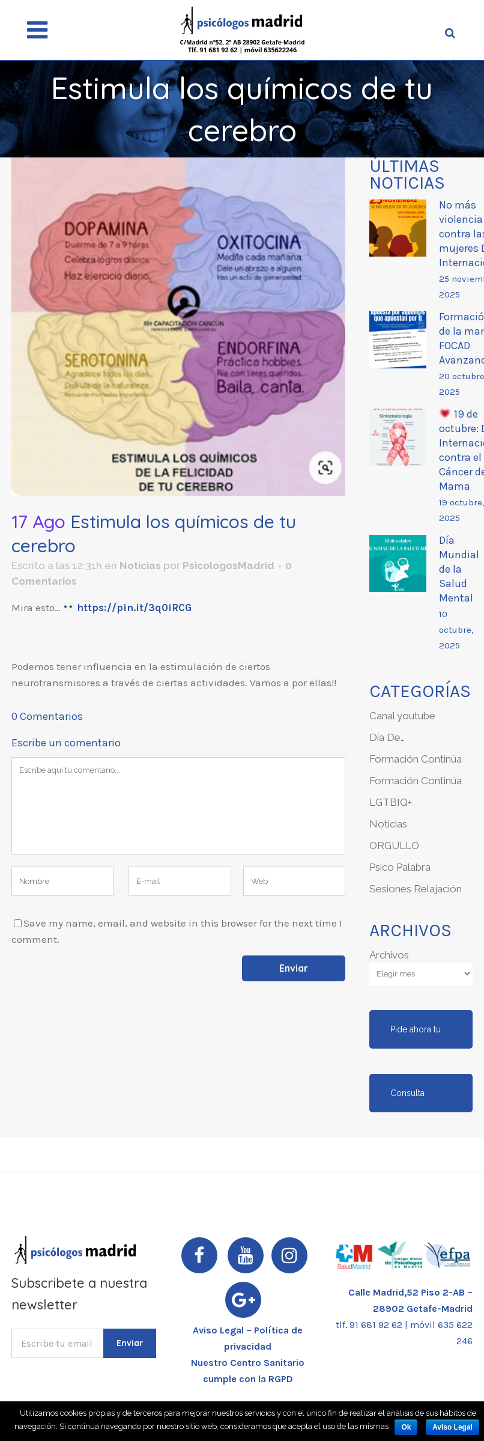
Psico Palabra (400, 867)
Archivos (389, 955)
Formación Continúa (415, 759)
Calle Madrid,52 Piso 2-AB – (410, 1292)
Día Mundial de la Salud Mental (459, 569)
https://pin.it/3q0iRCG (133, 608)
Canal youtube (402, 716)
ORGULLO (394, 845)
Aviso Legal (452, 1427)
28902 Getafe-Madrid (423, 1308)
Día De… (387, 737)
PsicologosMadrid (228, 565)
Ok (406, 1427)
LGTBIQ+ (390, 802)
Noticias (140, 565)
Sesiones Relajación (415, 889)
